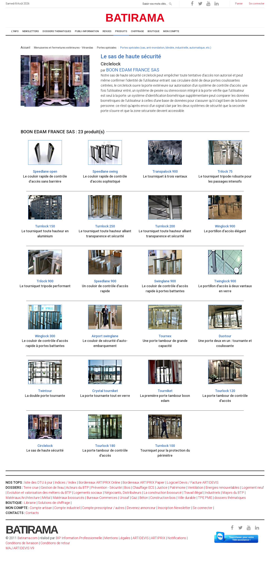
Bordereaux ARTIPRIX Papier (143, 482)
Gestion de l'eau (52, 487)
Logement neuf (253, 487)
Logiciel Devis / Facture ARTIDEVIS (192, 482)
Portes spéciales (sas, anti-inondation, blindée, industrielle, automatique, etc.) (165, 47)
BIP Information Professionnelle (79, 538)
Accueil (25, 47)
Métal (46, 498)
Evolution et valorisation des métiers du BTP (39, 493)
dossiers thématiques (230, 498)
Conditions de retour (55, 543)
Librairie (30, 503)
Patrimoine (178, 487)
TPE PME (205, 498)
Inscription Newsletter (174, 508)
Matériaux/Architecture (23, 498)
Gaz (134, 498)
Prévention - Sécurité (106, 487)
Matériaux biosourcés (68, 498)
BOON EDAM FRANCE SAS (132, 70)
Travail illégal (193, 493)
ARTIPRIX (158, 538)
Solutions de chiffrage (54, 503)
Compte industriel (67, 508)
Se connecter (202, 508)
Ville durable (187, 498)
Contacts (32, 513)
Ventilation (195, 487)
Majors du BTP (233, 493)
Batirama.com (27, 538)
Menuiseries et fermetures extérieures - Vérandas (63, 47)
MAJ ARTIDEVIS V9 (20, 548)
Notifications (177, 538)
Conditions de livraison (22, 543)
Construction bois (163, 498)
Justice (162, 487)
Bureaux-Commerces (102, 498)
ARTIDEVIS (141, 538)
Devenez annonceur (141, 508)
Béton (143, 498)
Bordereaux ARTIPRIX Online (99, 482)
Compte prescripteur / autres (103, 508)
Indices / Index (65, 482)
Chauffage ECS (143, 487)
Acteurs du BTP (77, 487)
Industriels (212, 493)
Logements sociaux (88, 493)
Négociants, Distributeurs (122, 493)
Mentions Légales (117, 538)
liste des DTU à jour (38, 482)
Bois (127, 487)
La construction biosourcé (163, 493)
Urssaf (124, 498)
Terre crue (31, 487)
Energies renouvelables (222, 487)
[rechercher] (170, 3)
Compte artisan (41, 508)
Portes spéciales (106, 47)
